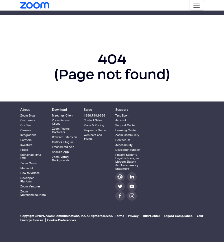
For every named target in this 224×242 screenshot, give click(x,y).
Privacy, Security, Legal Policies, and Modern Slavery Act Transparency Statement (128, 162)
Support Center (125, 125)
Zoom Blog (27, 115)
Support (121, 110)
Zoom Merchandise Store (33, 193)
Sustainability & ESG (30, 156)
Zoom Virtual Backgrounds (61, 158)
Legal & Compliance (178, 216)
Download (59, 110)
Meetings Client (62, 115)
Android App (60, 152)
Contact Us (122, 140)
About (25, 110)
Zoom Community (127, 135)
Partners (26, 140)
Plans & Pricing (94, 125)
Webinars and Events (93, 136)
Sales (88, 110)
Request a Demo (95, 130)
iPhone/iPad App (63, 147)
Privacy (133, 216)
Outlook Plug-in (62, 142)
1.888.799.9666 (94, 115)
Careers (25, 130)
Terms (119, 216)
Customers (27, 120)
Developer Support (127, 150)
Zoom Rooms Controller (61, 130)
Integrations (28, 135)
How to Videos (30, 173)
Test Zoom (122, 115)
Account (120, 120)
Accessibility (123, 145)
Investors (26, 145)
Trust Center (151, 216)
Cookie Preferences (61, 220)
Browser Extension (64, 137)
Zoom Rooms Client (61, 121)
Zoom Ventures (30, 186)
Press (24, 150)
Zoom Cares (28, 163)
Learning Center (126, 130)
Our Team (26, 125)
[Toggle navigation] (196, 5)
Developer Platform (27, 179)
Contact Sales (93, 120)
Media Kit (26, 168)
